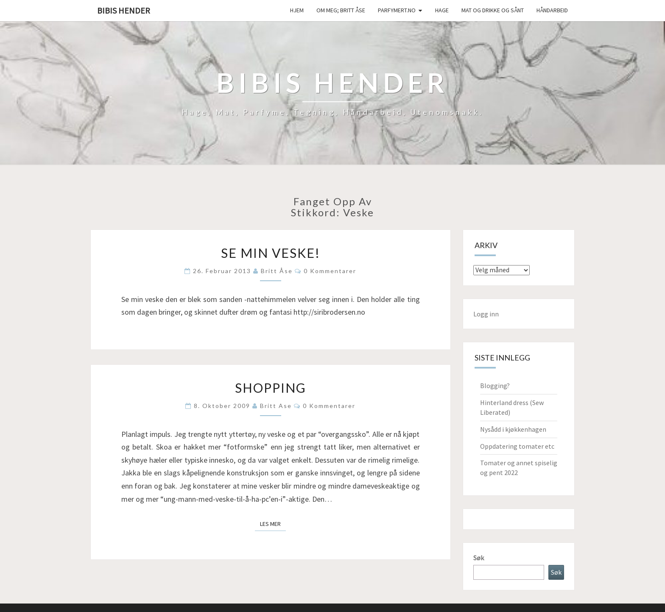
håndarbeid (552, 10)
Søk (478, 557)
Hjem (297, 10)
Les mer (273, 523)
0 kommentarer (330, 270)
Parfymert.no (397, 10)
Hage (442, 10)
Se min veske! (270, 252)
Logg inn (486, 314)
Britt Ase (276, 405)
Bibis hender (123, 10)
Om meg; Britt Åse (340, 10)
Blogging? (495, 385)
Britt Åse (277, 270)
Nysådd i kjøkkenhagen (513, 429)
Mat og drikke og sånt (492, 10)
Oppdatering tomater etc (517, 446)
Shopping (270, 387)
